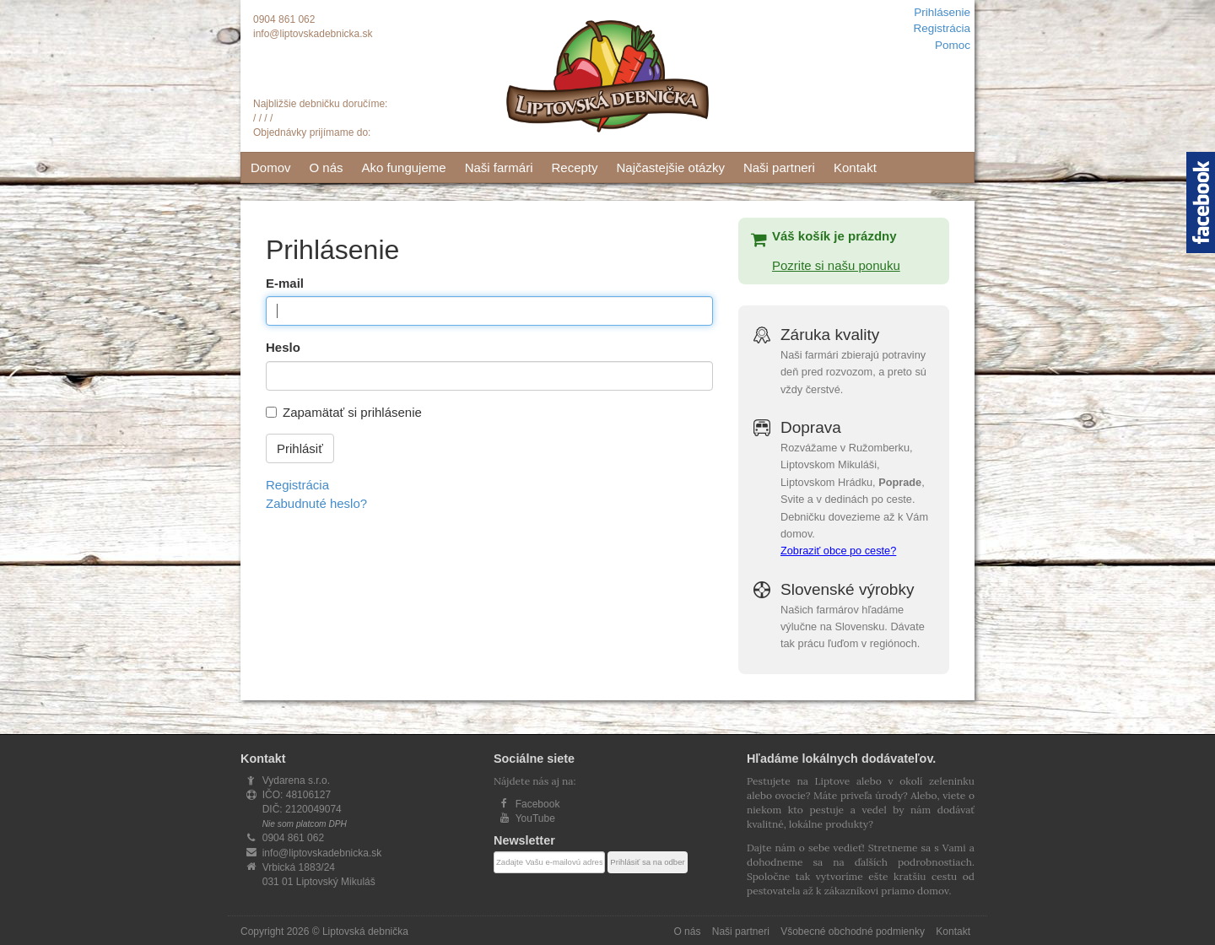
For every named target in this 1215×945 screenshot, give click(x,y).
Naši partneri (779, 167)
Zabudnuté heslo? (316, 503)
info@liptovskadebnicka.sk (313, 34)
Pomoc (952, 45)
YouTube (535, 818)
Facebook (538, 804)
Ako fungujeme (404, 167)
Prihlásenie (942, 12)
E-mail (285, 283)
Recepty (574, 167)
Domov (271, 167)
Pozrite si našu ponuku (836, 265)
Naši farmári (499, 167)
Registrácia (941, 28)
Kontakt (855, 167)
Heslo (283, 347)
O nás (326, 167)
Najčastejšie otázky (671, 167)
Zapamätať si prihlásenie (352, 412)
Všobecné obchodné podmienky (852, 931)
